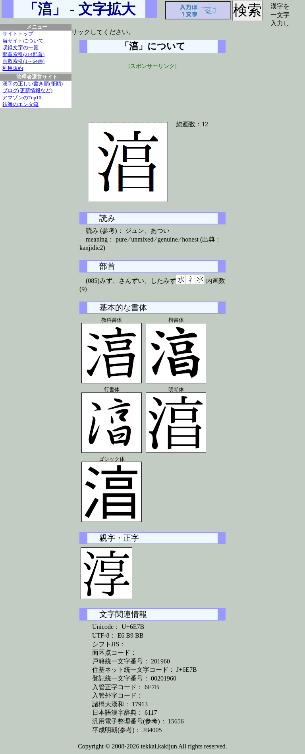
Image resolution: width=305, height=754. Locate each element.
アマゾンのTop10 (21, 98)
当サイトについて (23, 41)
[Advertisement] (152, 90)
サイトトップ (17, 34)
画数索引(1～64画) (23, 61)
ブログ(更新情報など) (27, 90)
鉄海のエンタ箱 (20, 104)
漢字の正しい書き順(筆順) (32, 84)
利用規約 (12, 68)
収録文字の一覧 (20, 47)
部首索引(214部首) (23, 54)
